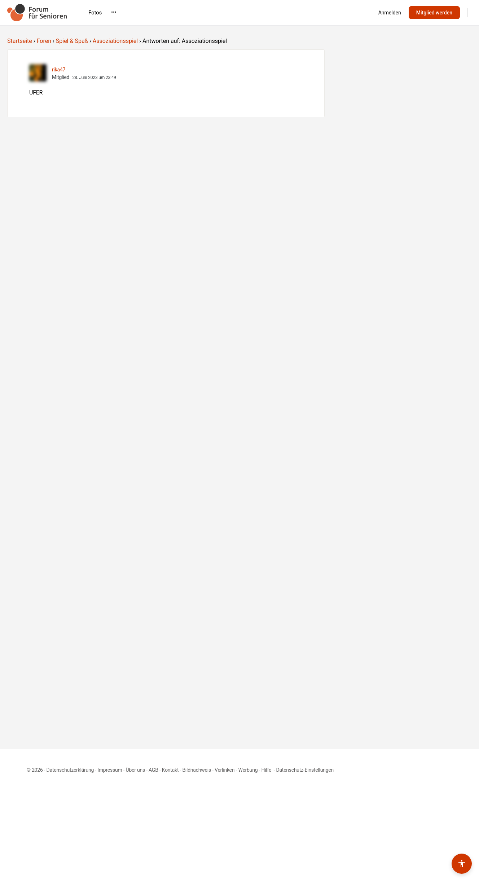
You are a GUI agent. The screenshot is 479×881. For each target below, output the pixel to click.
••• (330, 12)
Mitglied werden (434, 13)
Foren (44, 41)
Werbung (248, 770)
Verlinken (224, 770)
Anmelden (389, 13)
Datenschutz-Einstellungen (305, 770)
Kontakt (170, 770)
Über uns (135, 770)
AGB (153, 770)
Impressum (109, 770)
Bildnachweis (196, 770)
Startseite (19, 41)
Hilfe (266, 770)
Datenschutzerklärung (70, 770)
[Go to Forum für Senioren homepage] (37, 12)
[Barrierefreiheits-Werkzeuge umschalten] (462, 864)
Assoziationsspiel (115, 41)
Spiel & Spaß (72, 41)
